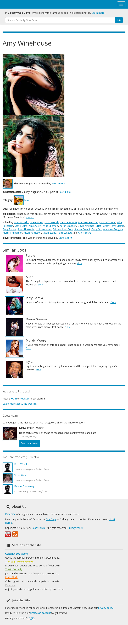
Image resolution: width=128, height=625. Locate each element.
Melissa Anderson (12, 232)
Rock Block (11, 577)
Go (119, 20)
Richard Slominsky (24, 486)
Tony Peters (9, 229)
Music (27, 200)
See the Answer (29, 443)
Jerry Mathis (117, 225)
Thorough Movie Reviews (19, 561)
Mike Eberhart (50, 225)
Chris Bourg (84, 232)
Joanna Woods (107, 222)
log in (14, 398)
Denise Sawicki (68, 222)
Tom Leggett (64, 232)
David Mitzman (86, 225)
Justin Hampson (32, 232)
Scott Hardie (58, 183)
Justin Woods (51, 222)
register (24, 398)
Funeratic (10, 514)
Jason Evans (49, 232)
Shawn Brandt (82, 229)
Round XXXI (65, 191)
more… (30, 217)
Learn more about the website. (20, 403)
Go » (79, 263)
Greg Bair (96, 229)
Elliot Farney (102, 225)
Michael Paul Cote (63, 229)
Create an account (40, 613)
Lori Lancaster (44, 229)
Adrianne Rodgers (113, 229)
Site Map (51, 519)
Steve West (36, 222)
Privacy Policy (75, 527)
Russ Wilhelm (21, 222)
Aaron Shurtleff (68, 225)
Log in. (31, 618)
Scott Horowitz (26, 229)
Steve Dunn (21, 225)
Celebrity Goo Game (16, 553)
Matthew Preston (88, 222)
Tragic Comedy (13, 569)
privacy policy (105, 607)
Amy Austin (35, 225)
